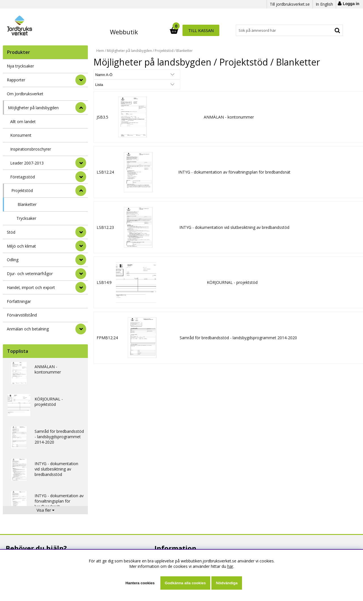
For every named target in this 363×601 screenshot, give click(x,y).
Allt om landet (23, 121)
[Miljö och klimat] (80, 246)
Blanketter (27, 204)
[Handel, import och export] (80, 287)
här (230, 566)
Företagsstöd (22, 177)
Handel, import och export (31, 287)
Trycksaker (26, 218)
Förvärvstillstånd (22, 315)
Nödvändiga (226, 583)
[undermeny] (80, 162)
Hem (100, 50)
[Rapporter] (80, 80)
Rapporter (16, 80)
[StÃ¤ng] (80, 107)
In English (324, 4)
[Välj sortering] (115, 74)
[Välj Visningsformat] (160, 74)
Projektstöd (22, 190)
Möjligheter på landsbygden (33, 107)
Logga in (351, 3)
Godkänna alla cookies (185, 583)
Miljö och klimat (21, 246)
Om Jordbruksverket (25, 93)
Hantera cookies (140, 583)
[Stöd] (80, 232)
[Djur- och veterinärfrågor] (80, 273)
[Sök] (206, 30)
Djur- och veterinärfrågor (30, 273)
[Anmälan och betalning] (80, 329)
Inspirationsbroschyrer (30, 149)
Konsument (20, 135)
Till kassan (325, 30)
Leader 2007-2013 (27, 163)
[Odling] (80, 259)
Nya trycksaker (20, 66)
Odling (12, 259)
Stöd (11, 232)
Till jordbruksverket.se (290, 4)
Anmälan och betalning (28, 329)
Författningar (19, 301)
